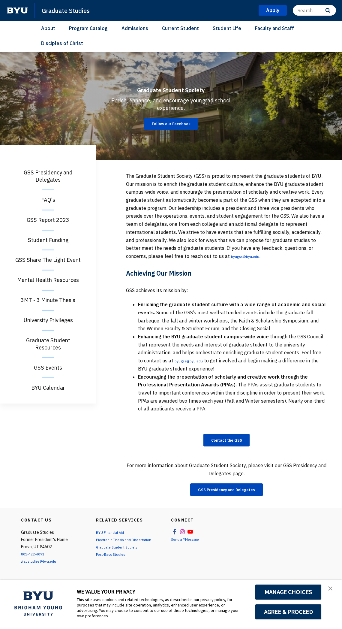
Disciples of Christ (62, 43)
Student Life (227, 28)
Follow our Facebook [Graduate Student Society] (171, 130)
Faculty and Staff (274, 28)
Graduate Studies (70, 10)
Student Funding (48, 240)
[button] (332, 590)
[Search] (314, 10)
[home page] (17, 11)
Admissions (135, 28)
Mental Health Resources (48, 280)
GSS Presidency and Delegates (226, 493)
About (48, 28)
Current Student (180, 28)
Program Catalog (88, 28)
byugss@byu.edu (249, 256)
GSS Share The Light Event (48, 259)
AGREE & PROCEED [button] (288, 612)
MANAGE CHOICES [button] (288, 592)
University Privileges (48, 320)
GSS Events (48, 367)
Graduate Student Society (171, 86)
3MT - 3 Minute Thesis (48, 300)
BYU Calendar (48, 387)
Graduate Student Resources (48, 344)
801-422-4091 (35, 558)
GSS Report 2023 (48, 219)
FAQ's (48, 199)
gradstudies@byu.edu (41, 565)
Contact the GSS (226, 441)
